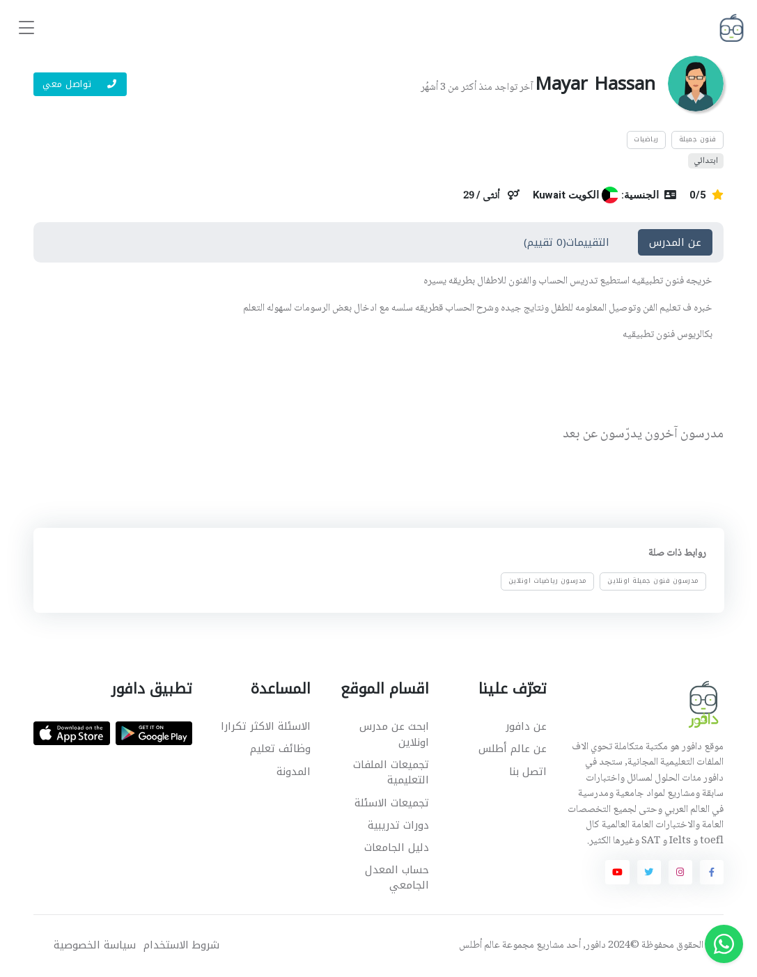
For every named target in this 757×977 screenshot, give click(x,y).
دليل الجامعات (396, 847)
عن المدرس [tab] (675, 242)
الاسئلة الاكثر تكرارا (266, 726)
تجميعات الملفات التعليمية (391, 772)
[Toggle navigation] (26, 28)
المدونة (293, 771)
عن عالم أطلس (512, 748)
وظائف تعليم (280, 748)
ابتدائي (706, 160)
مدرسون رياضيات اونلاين (547, 581)
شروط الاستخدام (181, 945)
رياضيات (646, 139)
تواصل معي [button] (79, 84)
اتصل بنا (528, 771)
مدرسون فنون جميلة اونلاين (653, 581)
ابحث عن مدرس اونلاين (394, 734)
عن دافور (526, 726)
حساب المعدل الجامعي (397, 878)
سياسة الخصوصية (95, 945)
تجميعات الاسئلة (391, 803)
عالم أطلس (479, 946)
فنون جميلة (698, 139)
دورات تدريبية (398, 825)
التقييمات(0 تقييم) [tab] (566, 242)
